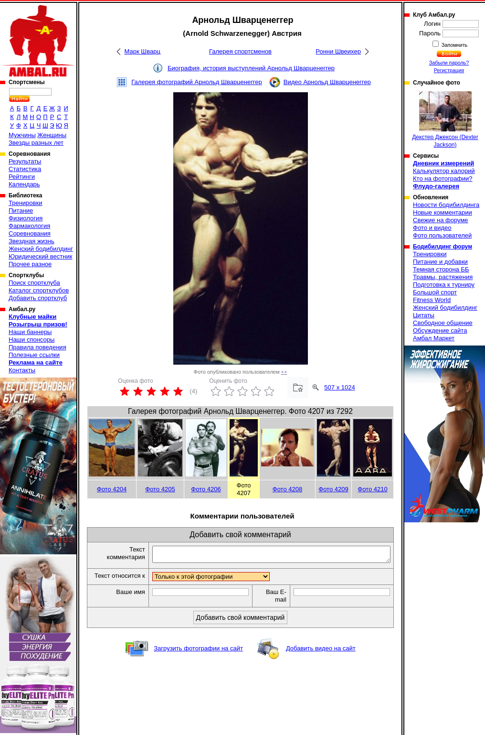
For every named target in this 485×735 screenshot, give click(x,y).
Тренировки (25, 202)
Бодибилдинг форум (442, 246)
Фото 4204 (112, 489)
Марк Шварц (142, 51)
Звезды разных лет (36, 142)
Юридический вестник (40, 256)
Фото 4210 (372, 489)
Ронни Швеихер (338, 51)
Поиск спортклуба (34, 282)
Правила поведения (37, 347)
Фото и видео (432, 227)
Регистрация (449, 70)
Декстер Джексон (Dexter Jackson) (445, 119)
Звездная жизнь (31, 241)
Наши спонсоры (31, 339)
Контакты (22, 370)
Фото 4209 (333, 489)
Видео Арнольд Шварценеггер (327, 82)
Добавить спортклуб (38, 298)
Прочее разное (30, 264)
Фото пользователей (442, 235)
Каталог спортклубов (39, 290)
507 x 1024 (339, 387)
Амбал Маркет (433, 338)
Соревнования (30, 233)
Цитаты (423, 315)
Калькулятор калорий (444, 170)
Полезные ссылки (34, 354)
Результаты (25, 161)
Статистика (25, 169)
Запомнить (454, 45)
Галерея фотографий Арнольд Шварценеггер (196, 82)
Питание (21, 210)
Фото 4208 (287, 489)
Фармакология (29, 225)
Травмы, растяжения (443, 277)
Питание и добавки (440, 261)
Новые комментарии (442, 212)
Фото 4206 (206, 489)
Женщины (51, 135)
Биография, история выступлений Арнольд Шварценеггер (251, 68)
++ (284, 372)
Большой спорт (435, 292)
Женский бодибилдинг (41, 248)
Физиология (25, 218)
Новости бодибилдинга (446, 204)
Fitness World (432, 299)
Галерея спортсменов (240, 51)
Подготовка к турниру (443, 284)
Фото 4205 (160, 489)
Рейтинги (22, 176)
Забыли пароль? (449, 62)
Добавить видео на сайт (321, 657)
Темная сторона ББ (441, 269)
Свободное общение (443, 322)
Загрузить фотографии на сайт (198, 657)
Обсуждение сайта (440, 330)
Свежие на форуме (440, 220)
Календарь (24, 184)
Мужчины (22, 135)
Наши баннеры (30, 331)
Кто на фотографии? (443, 178)
